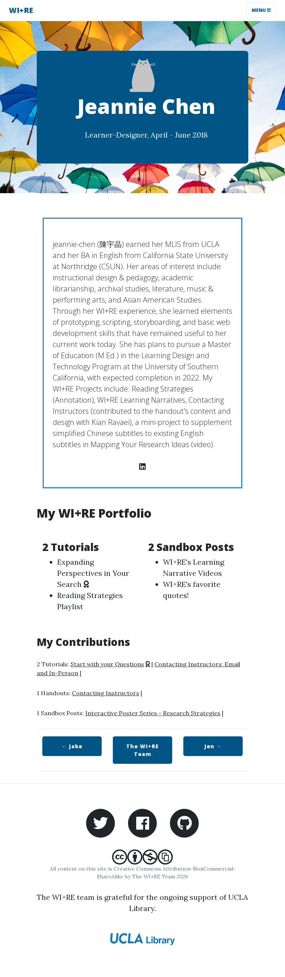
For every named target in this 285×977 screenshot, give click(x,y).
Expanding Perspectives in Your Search (93, 573)
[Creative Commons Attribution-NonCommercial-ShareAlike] (142, 861)
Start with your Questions (107, 664)
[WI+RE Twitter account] (100, 822)
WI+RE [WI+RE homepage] (21, 10)
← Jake (72, 746)
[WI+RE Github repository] (184, 822)
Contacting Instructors (105, 693)
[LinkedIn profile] (142, 467)
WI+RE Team (142, 750)
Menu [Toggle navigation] (261, 10)
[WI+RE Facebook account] (142, 822)
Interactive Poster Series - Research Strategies (152, 713)
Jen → (213, 746)
